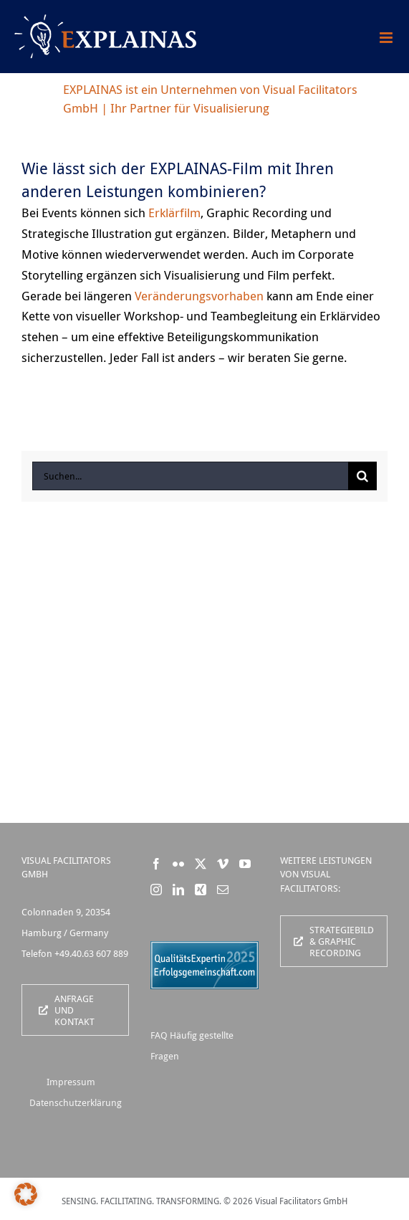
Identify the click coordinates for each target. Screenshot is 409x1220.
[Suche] (362, 476)
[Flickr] (178, 863)
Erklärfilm (174, 212)
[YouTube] (245, 863)
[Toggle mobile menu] (387, 37)
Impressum (71, 1081)
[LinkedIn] (178, 889)
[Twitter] (200, 863)
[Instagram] (156, 889)
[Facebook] (156, 863)
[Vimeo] (222, 863)
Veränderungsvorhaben (199, 295)
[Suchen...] (189, 476)
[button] (26, 1194)
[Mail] (222, 889)
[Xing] (200, 889)
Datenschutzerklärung (75, 1102)
